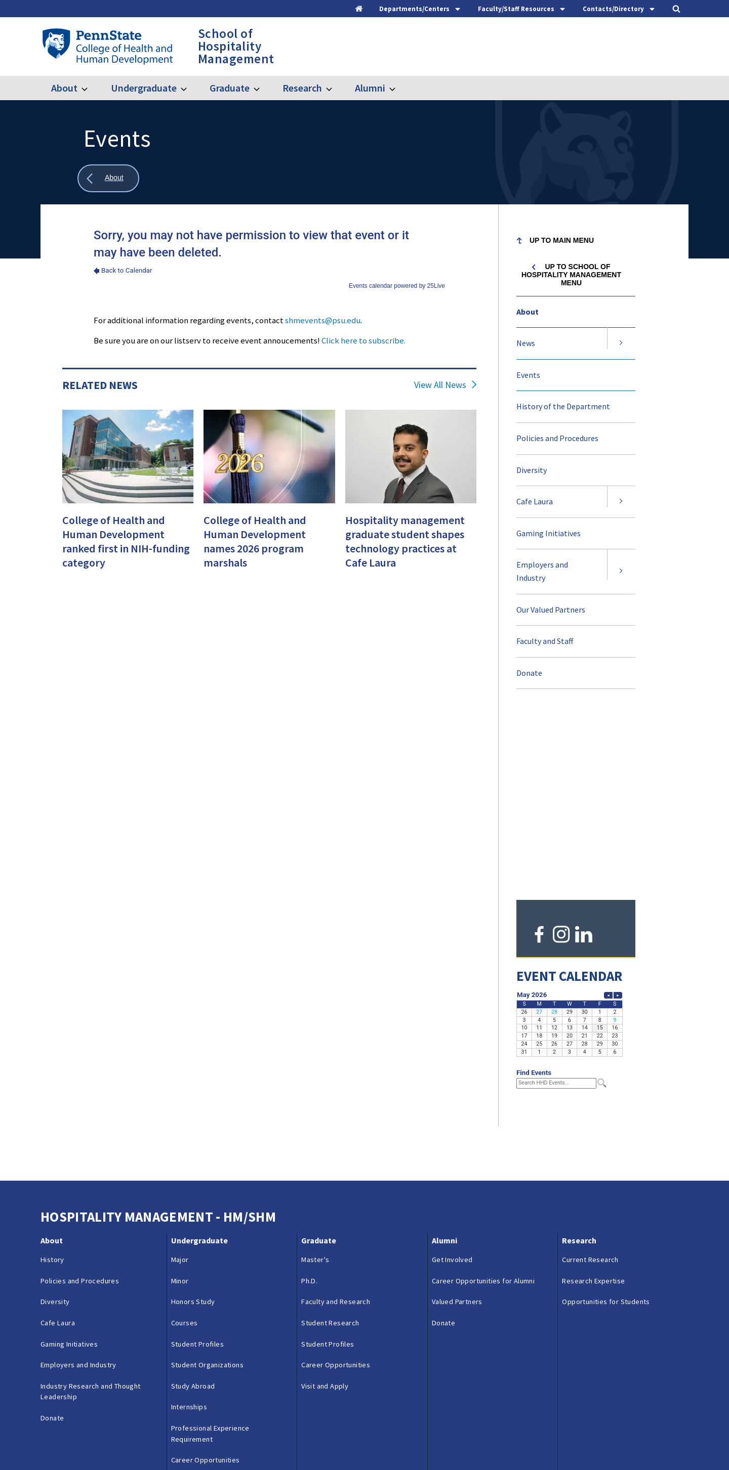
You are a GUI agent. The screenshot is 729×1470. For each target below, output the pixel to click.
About (64, 87)
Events (528, 375)
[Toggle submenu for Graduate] (263, 88)
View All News (440, 385)
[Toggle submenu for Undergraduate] (190, 88)
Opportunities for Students (606, 1116)
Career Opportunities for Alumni (483, 1095)
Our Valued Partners (550, 609)
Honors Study (193, 1116)
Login (409, 1440)
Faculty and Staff (544, 641)
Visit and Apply (194, 1295)
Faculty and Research (335, 1116)
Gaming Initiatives (548, 533)
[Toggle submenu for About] (90, 88)
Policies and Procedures (557, 438)
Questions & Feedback (75, 1440)
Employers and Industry (542, 571)
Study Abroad (193, 1200)
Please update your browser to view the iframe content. (269, 258)
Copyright (370, 1440)
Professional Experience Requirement (210, 1248)
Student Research (330, 1137)
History (52, 1074)
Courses (184, 1137)
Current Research (590, 1074)
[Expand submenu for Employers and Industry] (621, 571)
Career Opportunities (205, 1274)
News (525, 343)
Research (302, 87)
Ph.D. (309, 1095)
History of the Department (563, 406)
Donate (529, 673)
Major (180, 1074)
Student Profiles (197, 1158)
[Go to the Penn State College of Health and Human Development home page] (107, 46)
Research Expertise (593, 1095)
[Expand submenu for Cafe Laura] (621, 501)
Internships (189, 1221)
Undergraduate (144, 87)
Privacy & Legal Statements (298, 1440)
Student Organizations (207, 1179)
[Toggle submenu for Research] (335, 88)
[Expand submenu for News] (621, 343)
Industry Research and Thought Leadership (90, 1206)
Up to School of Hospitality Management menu (571, 275)
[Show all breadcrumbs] (108, 178)
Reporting (225, 1440)
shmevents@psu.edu (322, 320)
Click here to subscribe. (363, 340)
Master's (315, 1074)
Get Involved (452, 1074)
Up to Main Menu (562, 240)
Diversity (531, 470)
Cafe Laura (534, 501)
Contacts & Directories (160, 1440)
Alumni (370, 87)
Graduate (230, 87)
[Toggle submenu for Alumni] (398, 88)
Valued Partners (457, 1116)
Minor (180, 1095)
